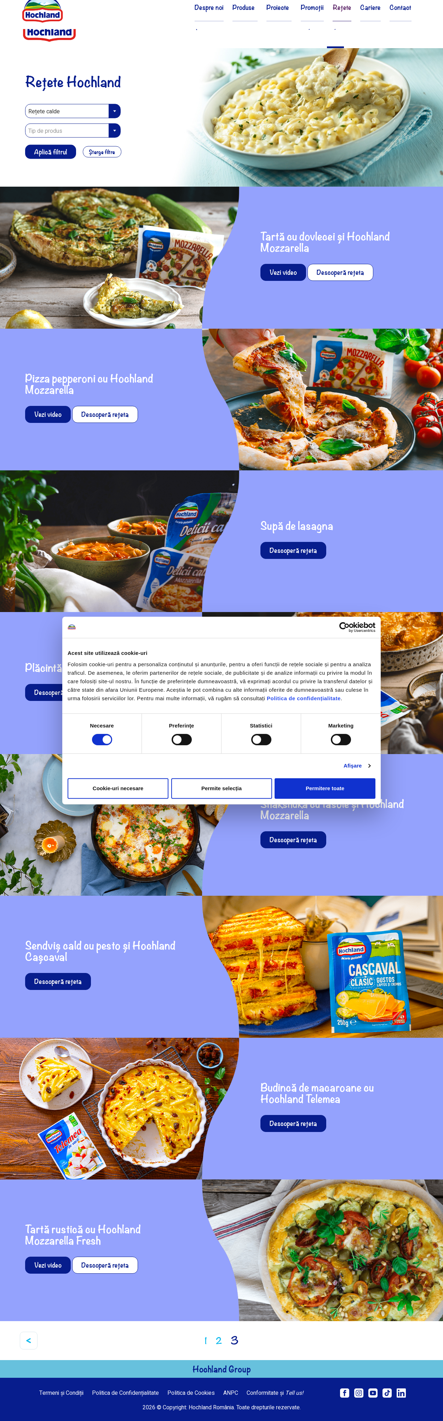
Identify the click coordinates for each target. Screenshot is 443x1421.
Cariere (367, 26)
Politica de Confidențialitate (125, 1393)
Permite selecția (221, 788)
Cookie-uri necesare (118, 788)
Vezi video (283, 272)
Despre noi (199, 26)
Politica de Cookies (191, 1393)
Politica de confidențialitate (304, 698)
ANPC (230, 1393)
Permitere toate (325, 788)
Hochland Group (221, 1368)
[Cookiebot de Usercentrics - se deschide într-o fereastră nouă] (344, 627)
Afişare (353, 766)
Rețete (335, 26)
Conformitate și (275, 1393)
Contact (399, 26)
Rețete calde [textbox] (44, 111)
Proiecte (269, 26)
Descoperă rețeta (340, 272)
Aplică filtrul (50, 151)
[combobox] (73, 111)
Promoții (303, 26)
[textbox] (72, 131)
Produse (235, 26)
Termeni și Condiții (61, 1393)
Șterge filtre (104, 152)
